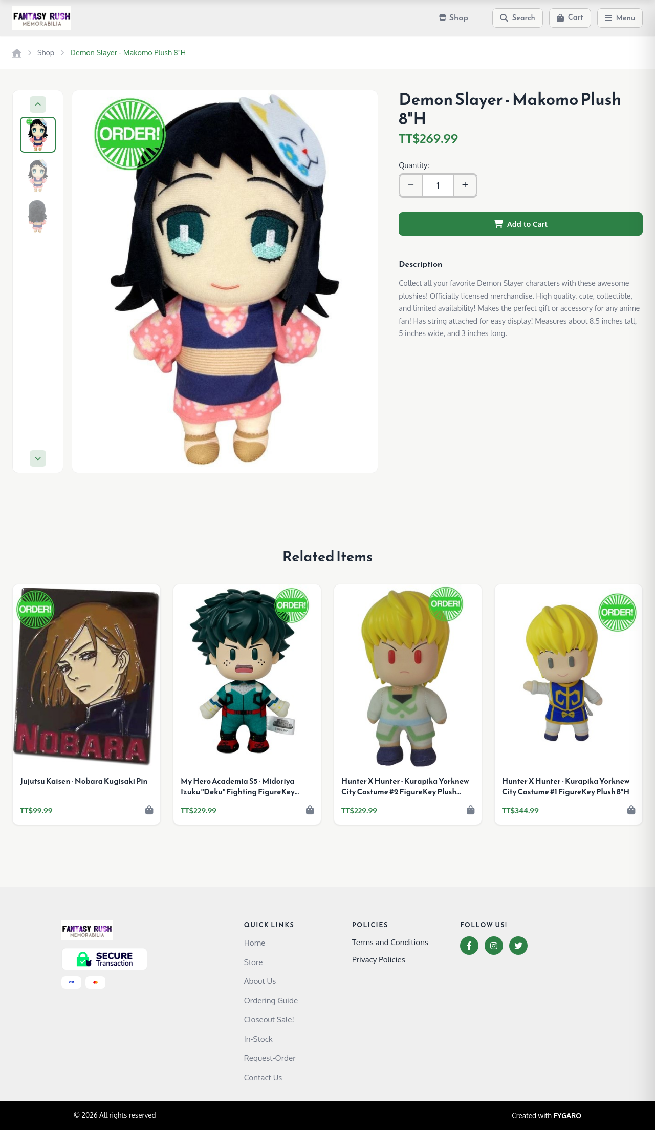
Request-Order (270, 1058)
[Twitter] (518, 945)
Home (254, 942)
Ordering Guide (271, 1000)
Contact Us (263, 1077)
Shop (45, 52)
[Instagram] (494, 945)
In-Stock (258, 1039)
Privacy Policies (378, 959)
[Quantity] (438, 185)
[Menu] (620, 18)
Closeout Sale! (269, 1019)
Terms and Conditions (390, 942)
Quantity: (414, 165)
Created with (546, 1115)
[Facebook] (469, 945)
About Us (260, 981)
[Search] (517, 18)
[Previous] (38, 104)
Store (253, 962)
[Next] (38, 458)
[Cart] (570, 18)
